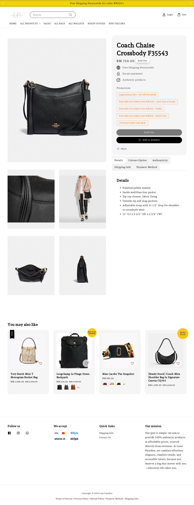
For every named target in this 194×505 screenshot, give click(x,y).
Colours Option (137, 160)
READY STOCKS (96, 23)
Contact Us (105, 437)
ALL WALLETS (76, 23)
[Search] (70, 15)
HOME (13, 23)
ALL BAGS (59, 23)
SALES (47, 23)
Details (118, 160)
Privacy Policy (81, 499)
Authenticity (160, 160)
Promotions (123, 88)
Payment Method (147, 167)
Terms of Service (64, 499)
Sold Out (149, 132)
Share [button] (122, 148)
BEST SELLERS (117, 23)
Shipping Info (122, 167)
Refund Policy (97, 499)
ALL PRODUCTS (29, 23)
